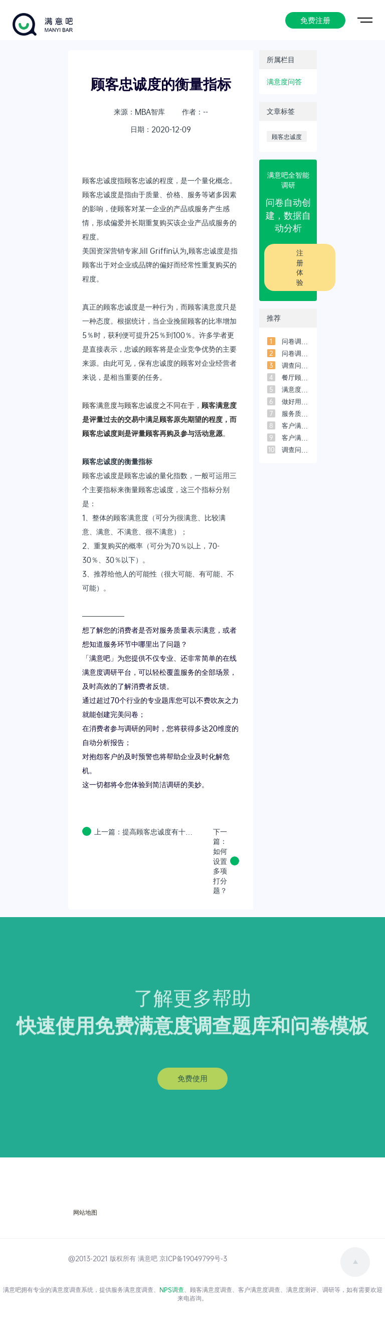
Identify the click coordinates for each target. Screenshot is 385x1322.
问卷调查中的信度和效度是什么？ (295, 353)
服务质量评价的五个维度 (295, 413)
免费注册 (315, 19)
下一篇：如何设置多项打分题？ (220, 861)
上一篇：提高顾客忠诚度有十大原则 (145, 832)
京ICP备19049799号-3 (193, 1258)
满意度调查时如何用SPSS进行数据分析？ (295, 389)
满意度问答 (284, 81)
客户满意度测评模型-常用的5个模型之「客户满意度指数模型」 (295, 437)
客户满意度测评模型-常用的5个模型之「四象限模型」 (295, 425)
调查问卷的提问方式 (295, 450)
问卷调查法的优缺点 (295, 341)
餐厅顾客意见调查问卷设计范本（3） (295, 377)
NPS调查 (171, 1289)
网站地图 (85, 1212)
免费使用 (192, 1078)
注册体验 (299, 267)
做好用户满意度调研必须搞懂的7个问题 (295, 401)
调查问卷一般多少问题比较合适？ (295, 365)
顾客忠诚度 (287, 136)
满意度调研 (99, 672)
